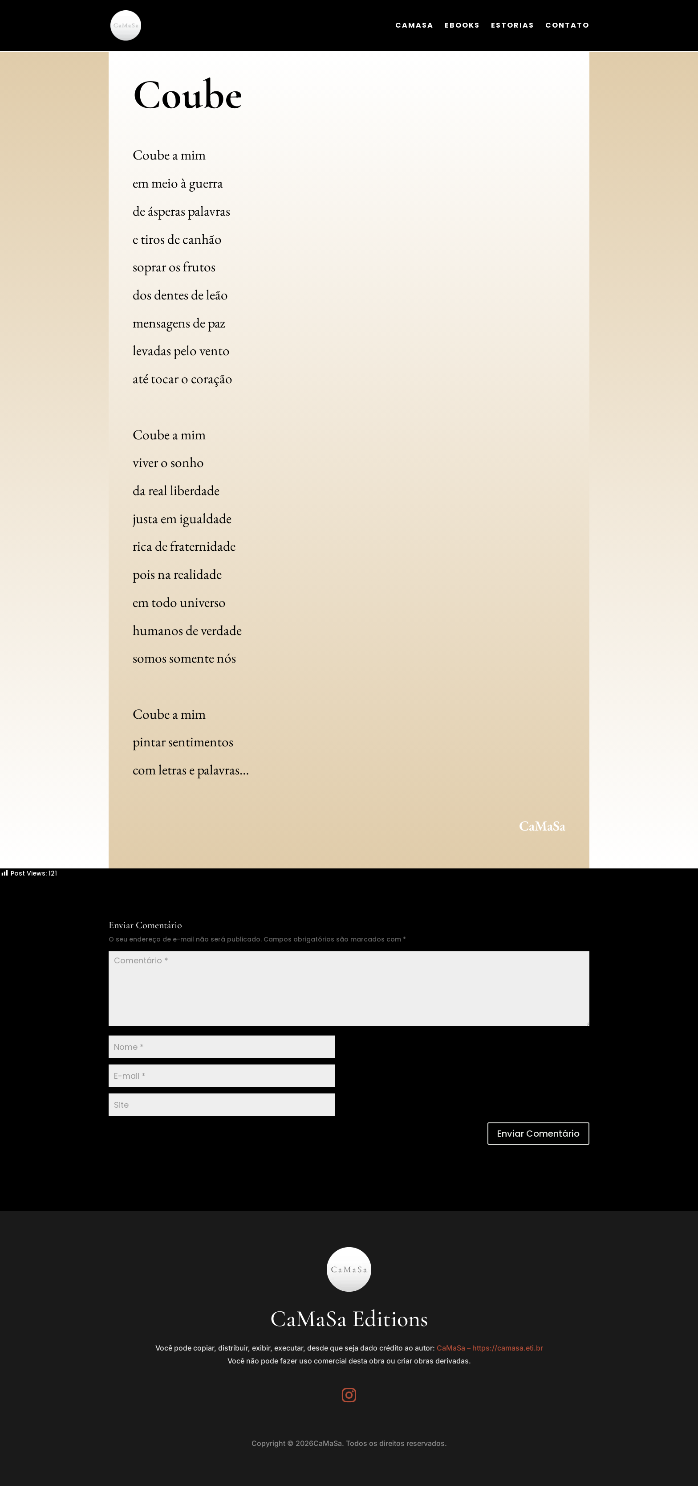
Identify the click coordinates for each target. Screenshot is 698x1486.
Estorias (512, 26)
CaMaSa (414, 26)
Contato (567, 26)
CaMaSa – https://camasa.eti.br (490, 1347)
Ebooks (462, 26)
